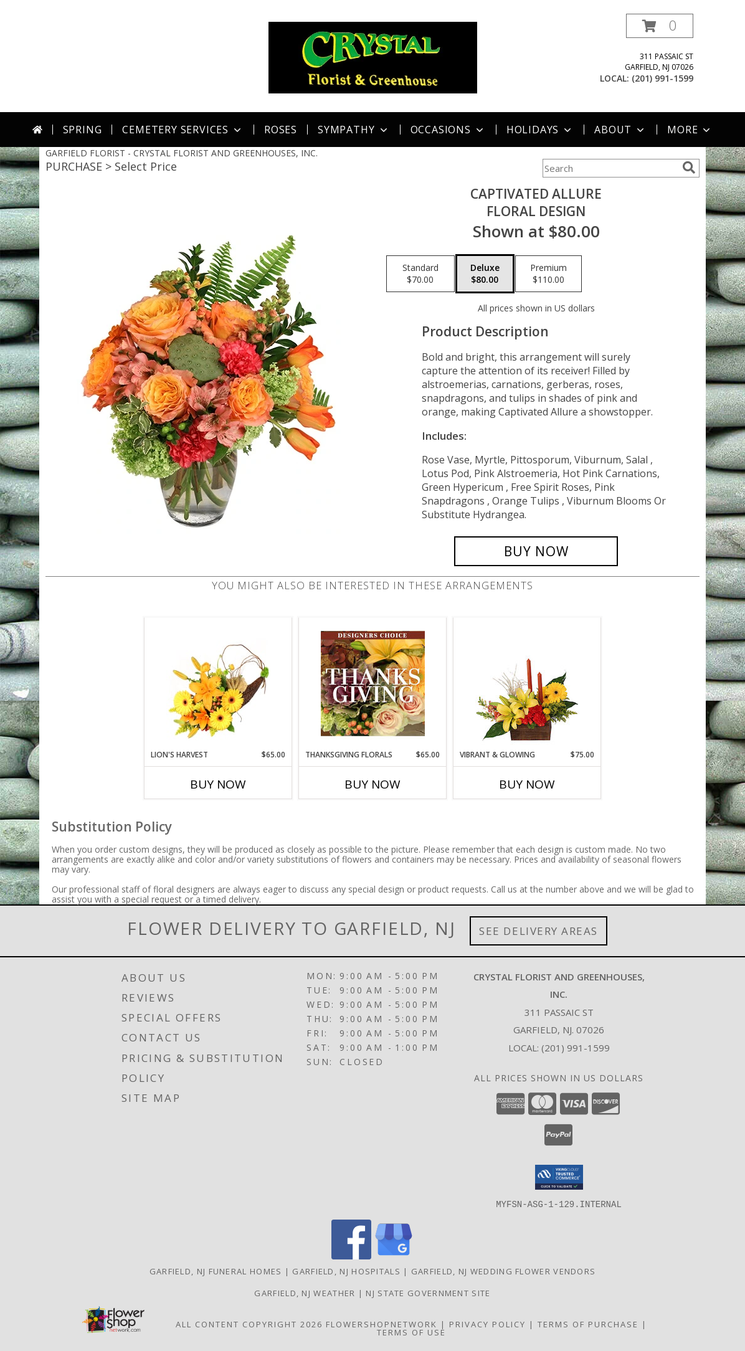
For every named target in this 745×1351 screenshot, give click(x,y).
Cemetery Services (183, 129)
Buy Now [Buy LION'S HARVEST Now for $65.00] (218, 784)
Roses (280, 129)
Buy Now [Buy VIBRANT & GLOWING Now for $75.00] (527, 784)
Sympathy (353, 129)
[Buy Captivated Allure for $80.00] (536, 551)
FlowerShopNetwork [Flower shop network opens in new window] (381, 1323)
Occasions (448, 129)
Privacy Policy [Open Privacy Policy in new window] (487, 1323)
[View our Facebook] (351, 1255)
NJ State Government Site (428, 1292)
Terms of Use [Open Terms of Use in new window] (411, 1331)
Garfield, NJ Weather (304, 1292)
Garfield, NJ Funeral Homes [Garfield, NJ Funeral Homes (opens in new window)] (215, 1270)
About (620, 129)
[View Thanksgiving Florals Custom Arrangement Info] (373, 683)
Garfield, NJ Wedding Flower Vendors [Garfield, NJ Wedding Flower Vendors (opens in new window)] (503, 1270)
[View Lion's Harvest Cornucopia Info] (218, 683)
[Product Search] (609, 168)
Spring (82, 129)
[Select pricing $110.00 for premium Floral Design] (548, 274)
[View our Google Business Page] (394, 1255)
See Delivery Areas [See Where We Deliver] (538, 931)
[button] (659, 26)
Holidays (540, 129)
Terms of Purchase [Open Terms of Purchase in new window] (588, 1323)
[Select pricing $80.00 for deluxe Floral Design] (485, 274)
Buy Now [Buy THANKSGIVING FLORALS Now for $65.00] (372, 784)
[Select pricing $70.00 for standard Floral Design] (420, 274)
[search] (689, 167)
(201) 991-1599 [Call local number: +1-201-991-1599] (662, 78)
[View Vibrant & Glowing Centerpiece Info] (527, 683)
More (690, 129)
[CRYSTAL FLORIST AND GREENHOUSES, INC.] (372, 56)
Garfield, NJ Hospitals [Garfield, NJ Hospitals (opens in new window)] (346, 1270)
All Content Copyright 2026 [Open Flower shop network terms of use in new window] (249, 1323)
